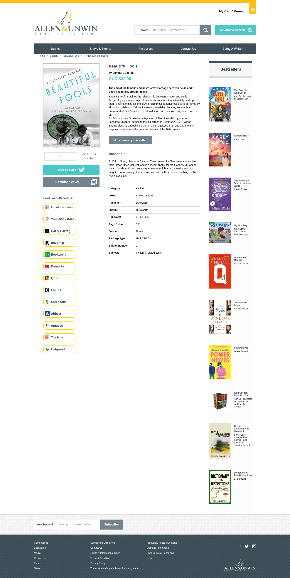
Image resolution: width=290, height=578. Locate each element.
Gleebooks (58, 302)
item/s (231, 11)
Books (55, 49)
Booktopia (58, 254)
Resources (146, 49)
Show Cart (252, 8)
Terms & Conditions (100, 558)
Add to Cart (67, 170)
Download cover (67, 182)
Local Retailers (62, 207)
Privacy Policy (97, 563)
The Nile (57, 337)
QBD (54, 278)
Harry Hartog (60, 231)
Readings (58, 243)
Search (144, 30)
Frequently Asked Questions (162, 542)
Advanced (232, 30)
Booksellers (40, 547)
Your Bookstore (62, 219)
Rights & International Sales (105, 553)
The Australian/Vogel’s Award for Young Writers (115, 568)
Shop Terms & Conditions (160, 553)
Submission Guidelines (102, 542)
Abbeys (56, 314)
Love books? (44, 524)
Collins (56, 290)
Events (37, 563)
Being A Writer (232, 49)
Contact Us (188, 49)
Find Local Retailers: (58, 198)
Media (37, 553)
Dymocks (58, 266)
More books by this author (130, 140)
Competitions (41, 542)
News (37, 568)
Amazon (57, 325)
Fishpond (58, 349)
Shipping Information (158, 547)
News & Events (100, 49)
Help (149, 558)
